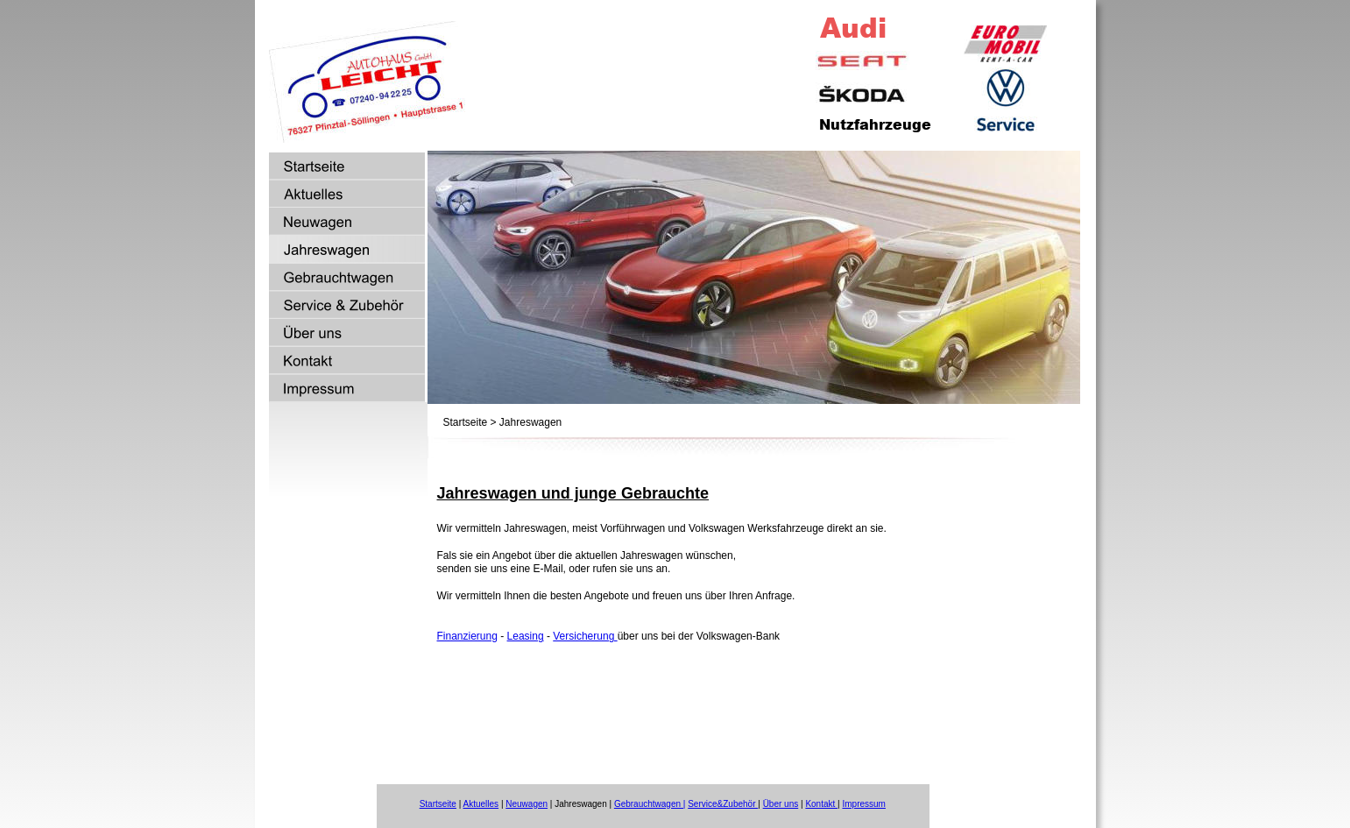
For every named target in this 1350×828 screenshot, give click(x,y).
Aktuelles (481, 804)
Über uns (781, 804)
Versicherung (585, 636)
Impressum (863, 804)
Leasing (525, 636)
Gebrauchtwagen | (650, 804)
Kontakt (821, 804)
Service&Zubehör (723, 804)
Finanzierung (467, 636)
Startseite (438, 804)
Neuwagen (526, 804)
